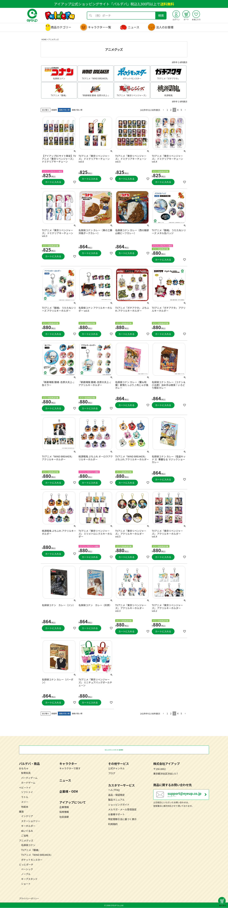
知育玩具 (26, 773)
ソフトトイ (27, 792)
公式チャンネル (116, 768)
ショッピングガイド (119, 804)
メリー (24, 802)
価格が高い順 (77, 110)
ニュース (133, 27)
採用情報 (64, 812)
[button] (163, 110)
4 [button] (177, 109)
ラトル (24, 797)
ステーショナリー (30, 821)
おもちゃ (23, 768)
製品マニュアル (116, 800)
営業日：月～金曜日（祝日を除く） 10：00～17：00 (188, 797)
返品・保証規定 (116, 795)
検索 (161, 15)
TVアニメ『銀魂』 (30, 850)
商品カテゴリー (61, 27)
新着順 (54, 110)
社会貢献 (64, 817)
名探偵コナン (28, 845)
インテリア (27, 816)
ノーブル (25, 874)
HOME (43, 39)
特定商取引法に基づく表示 (122, 819)
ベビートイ (25, 787)
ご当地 (24, 836)
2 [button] (170, 109)
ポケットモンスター (31, 860)
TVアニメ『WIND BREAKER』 (37, 855)
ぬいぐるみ (27, 831)
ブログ (111, 773)
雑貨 (21, 811)
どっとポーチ (26, 864)
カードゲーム (28, 783)
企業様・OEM (68, 791)
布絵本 (24, 807)
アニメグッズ (26, 840)
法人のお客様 (164, 27)
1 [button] (167, 109)
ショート (26, 884)
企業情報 (64, 807)
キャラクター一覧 (99, 27)
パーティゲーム (29, 778)
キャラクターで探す (69, 768)
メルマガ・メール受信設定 (122, 809)
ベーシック (27, 869)
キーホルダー (28, 826)
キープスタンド (29, 879)
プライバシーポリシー (29, 898)
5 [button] (181, 109)
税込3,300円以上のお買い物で (114, 749)
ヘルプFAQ (114, 790)
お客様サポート (116, 814)
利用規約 (113, 824)
